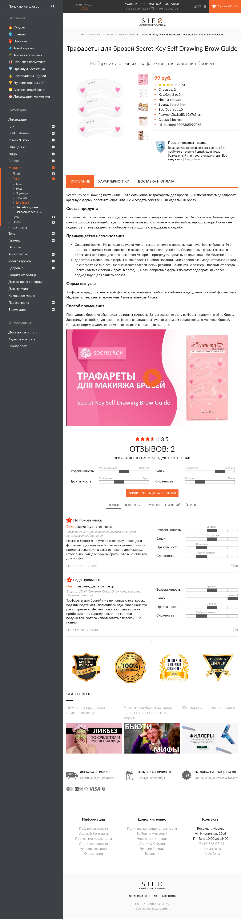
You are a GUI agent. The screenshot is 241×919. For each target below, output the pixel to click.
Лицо (31, 154)
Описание (80, 181)
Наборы (14, 247)
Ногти (34, 222)
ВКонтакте (152, 896)
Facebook (169, 896)
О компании (93, 853)
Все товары (20, 227)
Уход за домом (31, 261)
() (197, 6)
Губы (34, 217)
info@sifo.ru (211, 853)
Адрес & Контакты (93, 833)
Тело (31, 233)
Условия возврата (93, 848)
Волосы (31, 161)
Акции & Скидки (152, 843)
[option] (99, 108)
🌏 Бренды (17, 34)
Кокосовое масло (21, 295)
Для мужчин (18, 288)
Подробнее (192, 159)
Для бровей (23, 202)
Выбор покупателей (152, 833)
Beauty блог (17, 346)
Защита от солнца (22, 275)
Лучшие (153, 505)
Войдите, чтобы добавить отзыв (152, 493)
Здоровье (31, 268)
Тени (18, 184)
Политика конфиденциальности (152, 828)
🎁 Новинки (17, 41)
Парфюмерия (31, 302)
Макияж (31, 167)
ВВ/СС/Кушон (31, 133)
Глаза (34, 178)
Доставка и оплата (22, 332)
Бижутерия (31, 309)
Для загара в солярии (25, 281)
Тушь (19, 188)
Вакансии (152, 853)
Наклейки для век (27, 207)
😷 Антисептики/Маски (26, 89)
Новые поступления (152, 838)
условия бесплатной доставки (152, 3)
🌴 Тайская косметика (25, 55)
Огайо (84, 7)
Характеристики (113, 181)
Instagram (135, 896)
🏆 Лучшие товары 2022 (27, 83)
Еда (31, 126)
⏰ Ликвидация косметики (29, 96)
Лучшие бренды (152, 848)
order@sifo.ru (211, 848)
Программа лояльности (93, 838)
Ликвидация (18, 119)
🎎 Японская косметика (26, 62)
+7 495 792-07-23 (166, 8)
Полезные (133, 505)
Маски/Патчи (31, 140)
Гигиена (31, 240)
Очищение (31, 147)
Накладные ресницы (28, 212)
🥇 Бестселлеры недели (27, 76)
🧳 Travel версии (21, 48)
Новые (114, 505)
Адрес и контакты (22, 339)
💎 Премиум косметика (26, 69)
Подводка (22, 193)
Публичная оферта (93, 828)
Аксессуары (31, 254)
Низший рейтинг (181, 505)
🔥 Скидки (16, 27)
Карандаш (22, 198)
